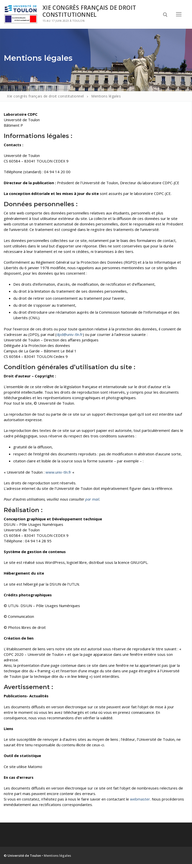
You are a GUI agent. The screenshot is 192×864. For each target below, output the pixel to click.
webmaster (140, 799)
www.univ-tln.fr (58, 472)
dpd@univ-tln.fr (69, 334)
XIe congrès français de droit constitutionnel (89, 11)
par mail (92, 499)
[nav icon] (178, 14)
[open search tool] (165, 14)
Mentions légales (57, 855)
